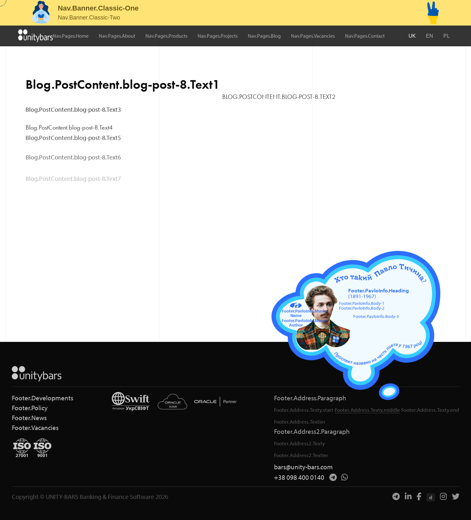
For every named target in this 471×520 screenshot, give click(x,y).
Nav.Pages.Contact (365, 36)
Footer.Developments (42, 398)
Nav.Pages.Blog (264, 36)
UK (412, 35)
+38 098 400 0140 (299, 477)
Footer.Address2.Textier (301, 455)
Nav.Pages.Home (71, 36)
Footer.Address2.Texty (299, 443)
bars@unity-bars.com (303, 467)
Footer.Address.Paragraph (310, 398)
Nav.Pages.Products (167, 36)
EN (429, 35)
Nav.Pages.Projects (218, 36)
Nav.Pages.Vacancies (313, 36)
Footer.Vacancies (35, 428)
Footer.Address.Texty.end (430, 409)
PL (447, 35)
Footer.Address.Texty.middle (367, 409)
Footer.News (29, 418)
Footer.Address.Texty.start (304, 409)
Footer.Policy (30, 408)
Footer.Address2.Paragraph (312, 431)
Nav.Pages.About (117, 36)
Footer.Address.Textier (300, 421)
